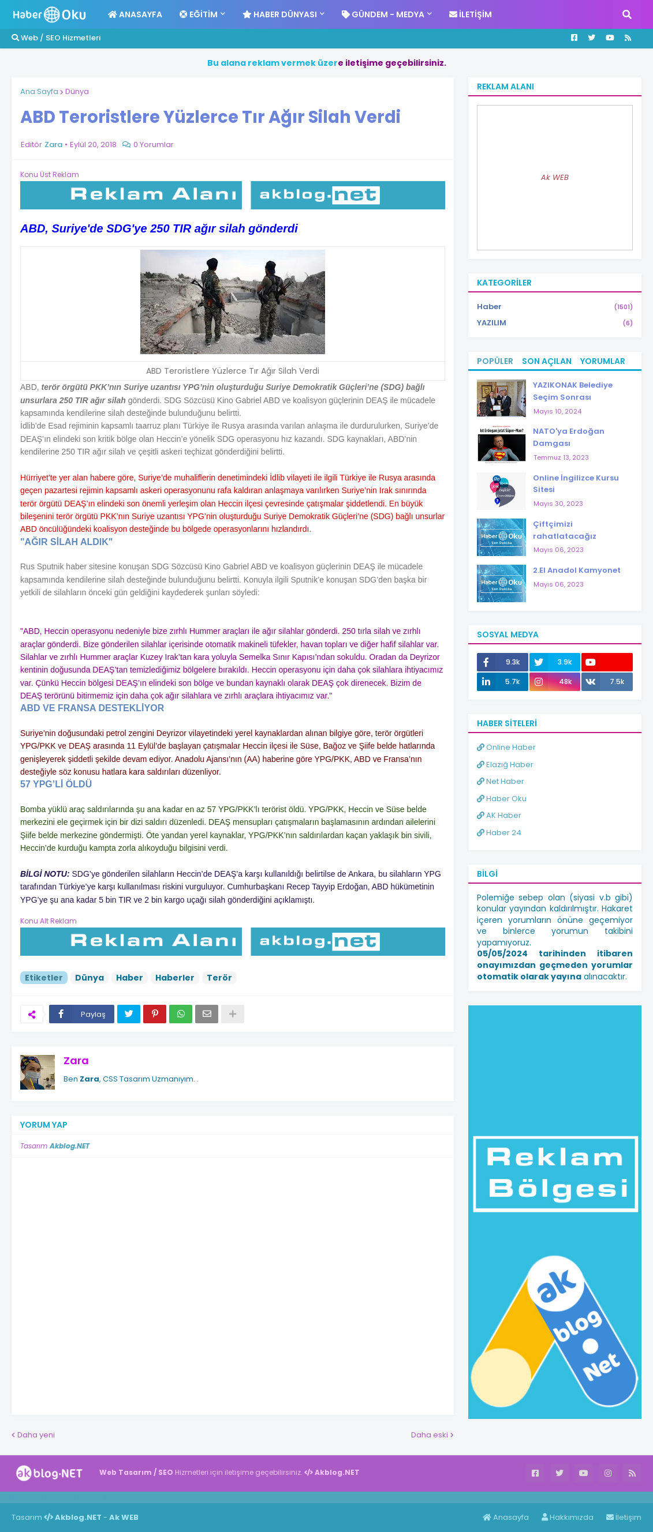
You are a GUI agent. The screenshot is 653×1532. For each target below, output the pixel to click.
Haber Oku (502, 798)
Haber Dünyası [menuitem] (279, 14)
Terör (219, 977)
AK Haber (499, 815)
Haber (129, 977)
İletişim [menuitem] (470, 14)
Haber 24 (499, 832)
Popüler (495, 361)
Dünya (77, 91)
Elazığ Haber (505, 764)
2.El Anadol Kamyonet (577, 570)
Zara (76, 1060)
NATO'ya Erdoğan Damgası (569, 437)
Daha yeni (36, 1434)
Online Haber (506, 747)
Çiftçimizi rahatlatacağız (564, 530)
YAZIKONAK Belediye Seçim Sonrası (573, 391)
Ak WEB (555, 177)
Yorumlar (602, 361)
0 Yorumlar (153, 144)
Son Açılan (547, 361)
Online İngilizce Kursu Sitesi (576, 483)
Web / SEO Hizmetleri (56, 37)
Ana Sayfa (39, 91)
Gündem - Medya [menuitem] (383, 14)
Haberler (175, 977)
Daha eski (429, 1434)
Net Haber (500, 781)
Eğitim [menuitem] (199, 14)
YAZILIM (555, 323)
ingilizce (120, 1497)
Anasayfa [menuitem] (135, 14)
